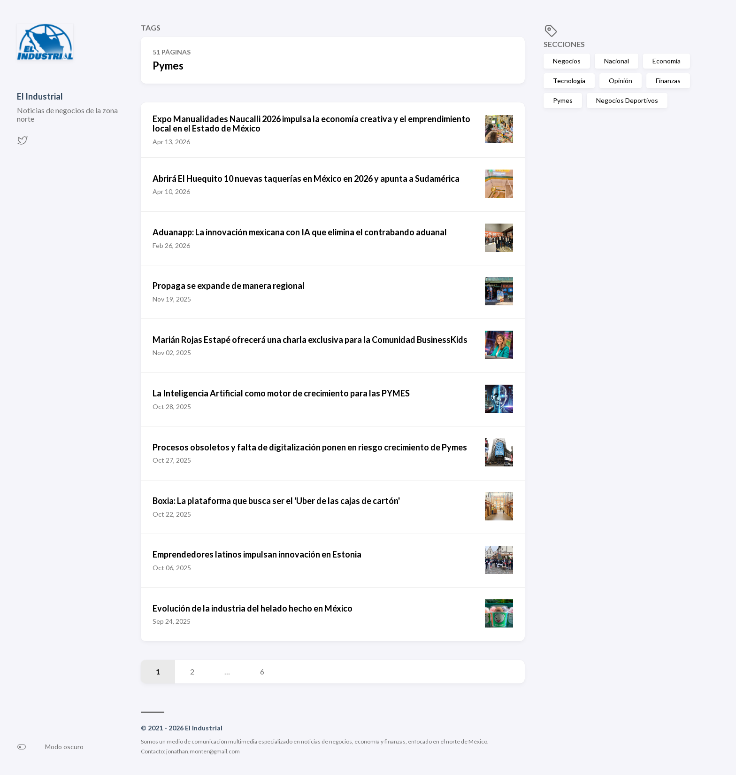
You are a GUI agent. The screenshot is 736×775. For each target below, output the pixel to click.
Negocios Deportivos (627, 100)
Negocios (567, 61)
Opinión (620, 81)
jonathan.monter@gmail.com (203, 751)
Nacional (616, 61)
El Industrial (40, 96)
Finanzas (668, 81)
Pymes (563, 100)
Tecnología (569, 81)
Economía (666, 61)
